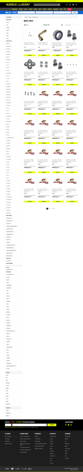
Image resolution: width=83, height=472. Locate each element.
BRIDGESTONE (9, 288)
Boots (40, 9)
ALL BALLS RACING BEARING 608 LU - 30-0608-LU (43, 190)
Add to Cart (30, 55)
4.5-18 (8, 65)
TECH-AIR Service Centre (25, 447)
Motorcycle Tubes (10, 231)
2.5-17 (8, 175)
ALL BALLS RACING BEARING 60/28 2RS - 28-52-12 (57, 103)
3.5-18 (8, 108)
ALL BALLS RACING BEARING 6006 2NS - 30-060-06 (57, 161)
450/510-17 (9, 59)
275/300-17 (9, 143)
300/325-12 (9, 97)
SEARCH (75, 12)
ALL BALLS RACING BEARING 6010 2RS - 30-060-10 (29, 190)
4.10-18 (8, 70)
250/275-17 (9, 145)
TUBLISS (8, 360)
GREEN (8, 30)
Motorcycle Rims (10, 229)
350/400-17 (9, 86)
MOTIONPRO (9, 325)
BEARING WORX (9, 285)
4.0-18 (8, 78)
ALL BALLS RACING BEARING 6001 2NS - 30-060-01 (43, 132)
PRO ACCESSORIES (10, 347)
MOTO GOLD (9, 328)
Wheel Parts (10, 218)
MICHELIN (9, 323)
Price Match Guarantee (39, 446)
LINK (8, 317)
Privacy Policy (37, 441)
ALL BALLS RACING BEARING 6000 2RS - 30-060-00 (29, 132)
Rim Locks (9, 237)
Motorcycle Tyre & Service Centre (25, 444)
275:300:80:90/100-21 (10, 137)
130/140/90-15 (9, 196)
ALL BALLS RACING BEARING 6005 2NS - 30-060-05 (43, 161)
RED (7, 25)
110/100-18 (9, 207)
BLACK (8, 38)
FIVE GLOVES (67, 448)
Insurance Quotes (23, 452)
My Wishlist (7, 441)
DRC (8, 293)
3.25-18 (8, 118)
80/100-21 (8, 49)
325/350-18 (9, 92)
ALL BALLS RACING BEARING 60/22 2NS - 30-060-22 (43, 103)
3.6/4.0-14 (8, 100)
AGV (66, 455)
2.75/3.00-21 (9, 159)
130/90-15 (8, 194)
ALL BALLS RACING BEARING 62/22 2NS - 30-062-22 (57, 190)
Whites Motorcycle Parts (11, 366)
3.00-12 (8, 132)
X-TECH (8, 368)
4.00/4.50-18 (9, 73)
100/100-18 (9, 213)
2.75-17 (8, 164)
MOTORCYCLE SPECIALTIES (11, 331)
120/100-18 (9, 202)
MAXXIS (8, 320)
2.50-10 (8, 170)
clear (11, 269)
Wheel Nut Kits (10, 253)
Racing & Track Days (39, 448)
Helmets (30, 9)
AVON (8, 282)
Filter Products (8, 17)
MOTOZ (8, 333)
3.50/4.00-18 (9, 102)
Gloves (35, 9)
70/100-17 (8, 51)
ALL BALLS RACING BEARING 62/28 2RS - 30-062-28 (71, 190)
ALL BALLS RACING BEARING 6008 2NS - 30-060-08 (71, 161)
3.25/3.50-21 (9, 116)
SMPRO (8, 355)
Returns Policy (8, 413)
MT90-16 (8, 43)
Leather (20, 9)
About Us (7, 410)
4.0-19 (8, 75)
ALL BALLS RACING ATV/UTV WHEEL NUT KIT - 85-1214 (43, 73)
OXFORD (8, 341)
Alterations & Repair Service (25, 449)
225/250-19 (9, 156)
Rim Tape (9, 239)
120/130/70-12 (9, 199)
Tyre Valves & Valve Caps (11, 245)
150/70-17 (8, 186)
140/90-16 (8, 188)
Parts (61, 9)
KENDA (8, 309)
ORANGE (8, 27)
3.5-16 (8, 113)
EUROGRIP (9, 301)
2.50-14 (8, 167)
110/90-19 (8, 205)
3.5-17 (8, 110)
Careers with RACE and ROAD (40, 443)
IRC (8, 304)
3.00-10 (8, 135)
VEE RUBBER (9, 363)
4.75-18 (8, 62)
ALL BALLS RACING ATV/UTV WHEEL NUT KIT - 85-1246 (71, 73)
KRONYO (8, 312)
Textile (25, 9)
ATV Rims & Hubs (10, 220)
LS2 (65, 441)
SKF (8, 352)
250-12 (8, 151)
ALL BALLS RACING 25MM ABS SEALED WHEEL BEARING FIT (57, 44)
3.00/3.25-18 (9, 121)
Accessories (55, 9)
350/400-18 (9, 83)
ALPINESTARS (67, 436)
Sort (62, 25)
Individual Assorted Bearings (12, 226)
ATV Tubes (9, 223)
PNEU (8, 344)
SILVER (8, 22)
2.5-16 (8, 178)
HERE (32, 427)
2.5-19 (8, 172)
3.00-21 (8, 124)
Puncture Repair (10, 234)
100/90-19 (8, 210)
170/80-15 (8, 180)
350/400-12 (9, 89)
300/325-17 (9, 94)
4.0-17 (8, 81)
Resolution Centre (8, 443)
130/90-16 (8, 191)
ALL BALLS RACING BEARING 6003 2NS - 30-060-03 (71, 132)
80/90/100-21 (9, 46)
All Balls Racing (10, 274)
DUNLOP (8, 296)
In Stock (9, 260)
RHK (8, 349)
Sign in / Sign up (8, 436)
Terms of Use (37, 438)
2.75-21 (8, 162)
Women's (49, 9)
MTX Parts (9, 339)
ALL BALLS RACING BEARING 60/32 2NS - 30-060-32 (71, 103)
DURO (8, 298)
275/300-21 (9, 140)
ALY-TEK (8, 277)
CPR (8, 290)
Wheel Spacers (10, 255)
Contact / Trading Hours (24, 436)
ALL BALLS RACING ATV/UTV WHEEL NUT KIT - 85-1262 (29, 103)
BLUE (7, 35)
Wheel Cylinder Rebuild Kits (12, 250)
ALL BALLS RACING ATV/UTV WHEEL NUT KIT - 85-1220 (57, 73)
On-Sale (69, 9)
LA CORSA (9, 314)
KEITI (8, 306)
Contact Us (7, 415)
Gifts (65, 9)
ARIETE (8, 279)
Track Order (7, 438)
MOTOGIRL (67, 443)
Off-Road (44, 9)
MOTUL (8, 336)
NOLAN (66, 451)
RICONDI (66, 438)
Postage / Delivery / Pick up (25, 438)
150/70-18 (8, 183)
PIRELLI (66, 446)
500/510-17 (9, 54)
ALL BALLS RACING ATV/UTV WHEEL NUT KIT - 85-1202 (29, 73)
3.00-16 (8, 129)
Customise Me (14, 9)
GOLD (7, 33)
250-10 (8, 153)
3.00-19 (8, 127)
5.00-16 (8, 57)
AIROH (66, 453)
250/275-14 (9, 148)
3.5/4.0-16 (8, 105)
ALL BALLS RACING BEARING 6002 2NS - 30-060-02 (57, 132)
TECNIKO (8, 357)
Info (30, 50)
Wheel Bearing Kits (10, 247)
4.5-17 (8, 67)
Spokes (8, 242)
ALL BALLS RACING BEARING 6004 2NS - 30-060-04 (29, 161)
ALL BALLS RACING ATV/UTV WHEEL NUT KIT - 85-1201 (71, 44)
